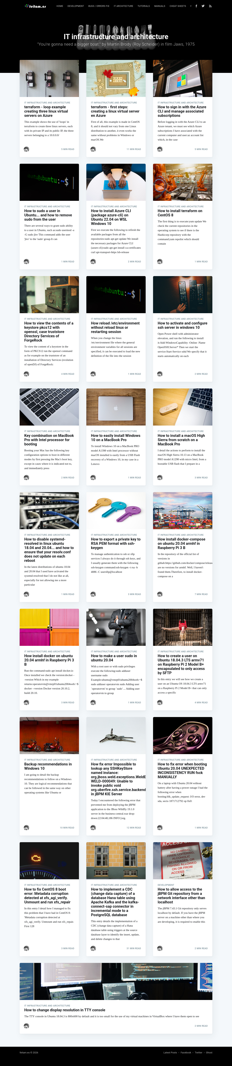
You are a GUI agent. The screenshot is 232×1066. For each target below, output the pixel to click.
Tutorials (144, 6)
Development (76, 6)
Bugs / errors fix (98, 6)
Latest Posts (170, 1052)
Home (60, 6)
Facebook (186, 1052)
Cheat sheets (178, 6)
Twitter (198, 1052)
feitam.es (25, 1052)
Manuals (159, 6)
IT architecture (123, 6)
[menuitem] (59, 6)
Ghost (209, 1052)
